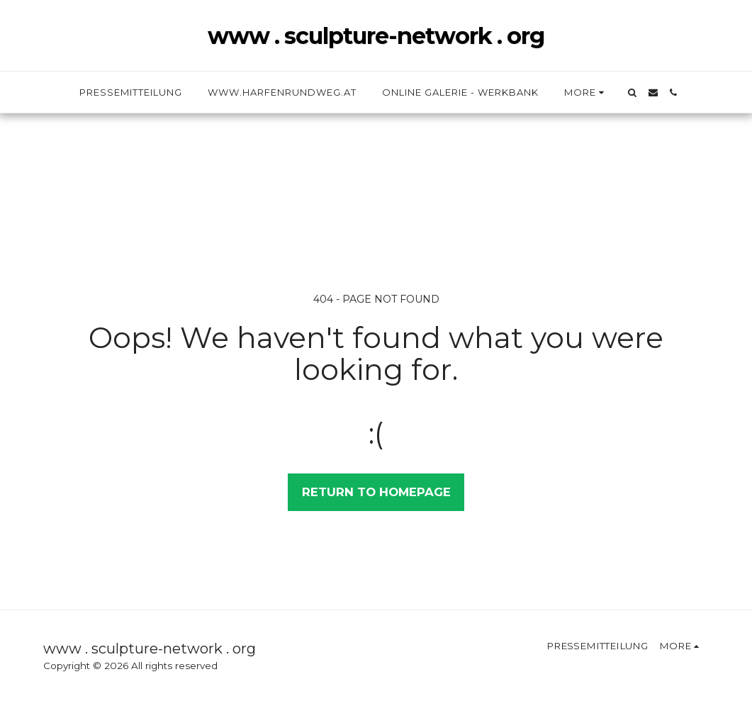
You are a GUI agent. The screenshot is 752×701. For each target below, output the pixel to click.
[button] (632, 92)
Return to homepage (376, 492)
